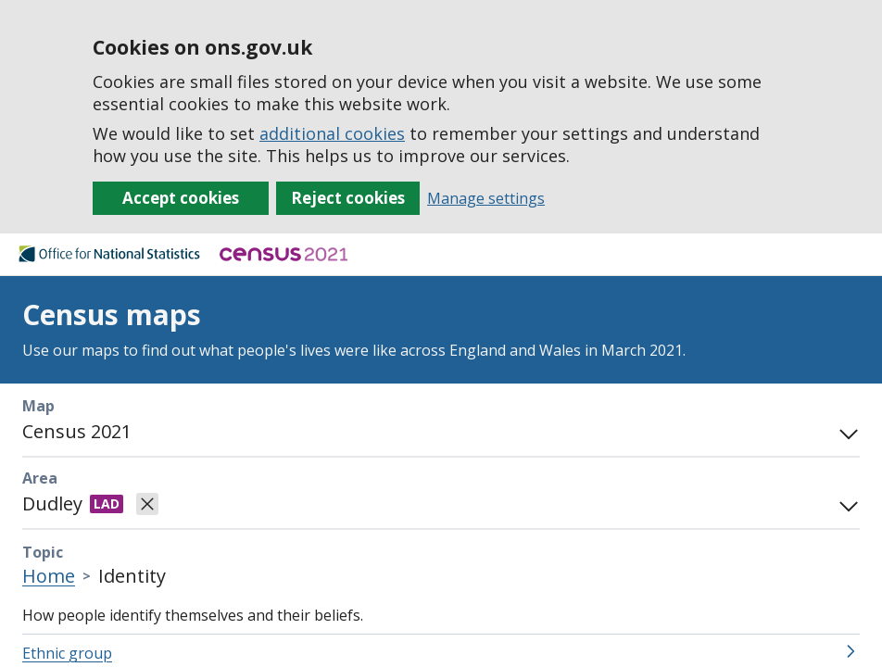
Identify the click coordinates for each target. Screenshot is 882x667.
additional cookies (332, 133)
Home (48, 575)
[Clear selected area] (147, 504)
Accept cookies (180, 197)
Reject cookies (348, 197)
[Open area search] (845, 504)
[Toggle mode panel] (845, 432)
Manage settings (486, 198)
